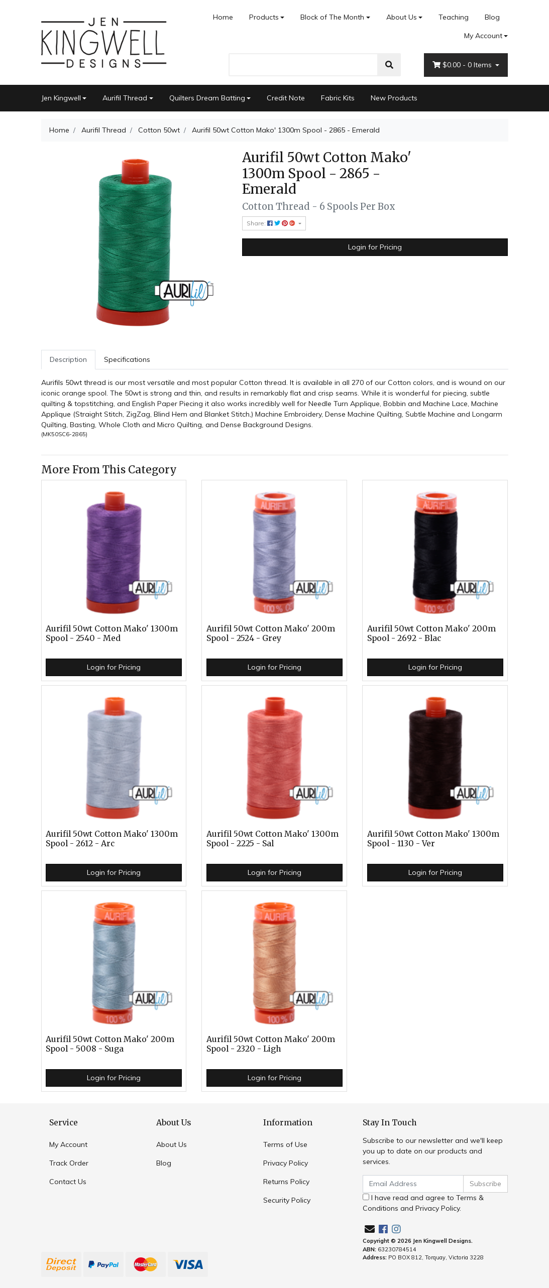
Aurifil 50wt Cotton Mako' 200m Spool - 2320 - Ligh (270, 1044)
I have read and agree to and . (423, 1203)
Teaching (453, 17)
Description (68, 359)
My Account (68, 1144)
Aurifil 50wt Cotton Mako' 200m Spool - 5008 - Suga (110, 1044)
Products (264, 17)
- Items (463, 65)
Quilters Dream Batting (207, 97)
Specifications (127, 359)
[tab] (68, 359)
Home (223, 17)
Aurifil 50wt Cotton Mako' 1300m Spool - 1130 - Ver (433, 838)
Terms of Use (285, 1144)
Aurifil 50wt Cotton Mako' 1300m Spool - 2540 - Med (112, 633)
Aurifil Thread (124, 97)
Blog (492, 17)
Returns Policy (286, 1181)
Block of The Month (332, 17)
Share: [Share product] (272, 223)
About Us (401, 17)
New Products (394, 97)
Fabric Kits (338, 97)
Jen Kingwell (61, 97)
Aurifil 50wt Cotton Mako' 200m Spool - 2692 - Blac (431, 633)
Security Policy (286, 1200)
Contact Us (67, 1181)
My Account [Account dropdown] (483, 35)
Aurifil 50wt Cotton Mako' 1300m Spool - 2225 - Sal (272, 838)
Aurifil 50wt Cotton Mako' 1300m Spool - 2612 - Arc (112, 838)
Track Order (68, 1163)
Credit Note (286, 97)
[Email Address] (413, 1184)
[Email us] (370, 1229)
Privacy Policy (285, 1163)
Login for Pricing (375, 246)
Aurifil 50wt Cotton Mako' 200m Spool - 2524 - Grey (270, 633)
